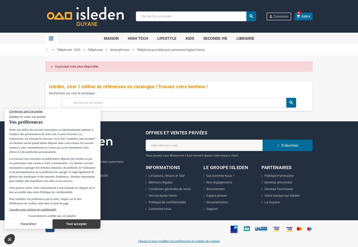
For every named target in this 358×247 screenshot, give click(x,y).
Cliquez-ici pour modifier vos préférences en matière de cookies (179, 241)
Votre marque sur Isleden (282, 195)
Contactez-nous (160, 209)
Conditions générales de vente (170, 189)
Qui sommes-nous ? (220, 176)
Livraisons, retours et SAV (167, 176)
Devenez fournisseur (278, 189)
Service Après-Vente (163, 195)
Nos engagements (219, 182)
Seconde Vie (215, 38)
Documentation (217, 202)
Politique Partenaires (279, 176)
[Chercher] (196, 16)
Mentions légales (160, 182)
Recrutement (215, 189)
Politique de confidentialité (167, 202)
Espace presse (216, 195)
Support (212, 209)
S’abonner (287, 145)
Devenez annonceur (278, 182)
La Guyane (272, 202)
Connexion (278, 16)
